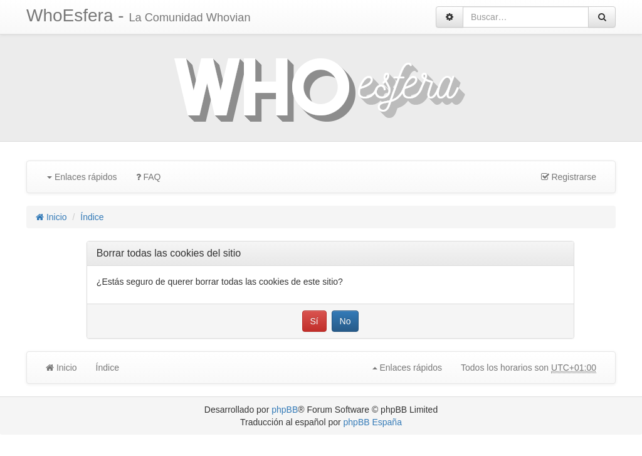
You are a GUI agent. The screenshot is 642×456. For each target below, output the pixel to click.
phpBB (284, 410)
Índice (91, 217)
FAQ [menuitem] (148, 177)
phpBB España (373, 422)
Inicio (51, 217)
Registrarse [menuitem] (568, 177)
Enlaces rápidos (82, 177)
